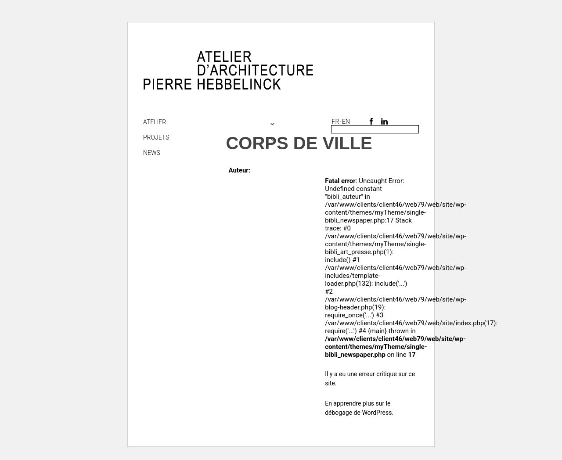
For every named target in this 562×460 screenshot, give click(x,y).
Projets (156, 137)
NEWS (151, 152)
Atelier (154, 122)
